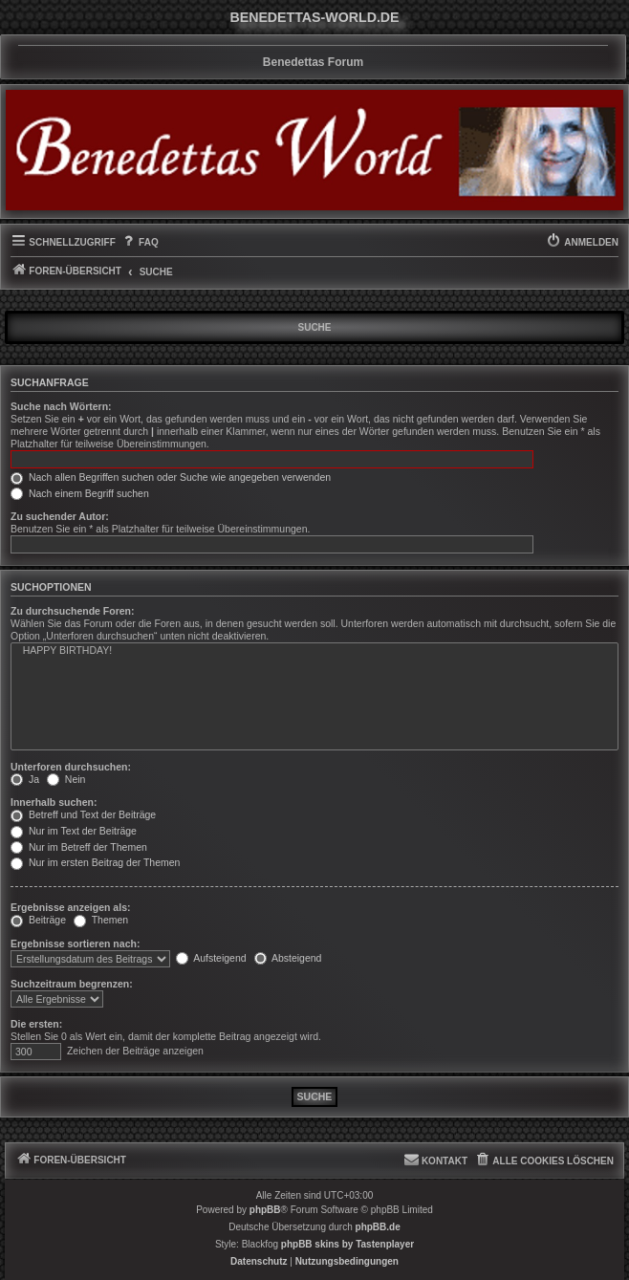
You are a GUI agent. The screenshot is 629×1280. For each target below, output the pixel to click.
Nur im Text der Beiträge (74, 830)
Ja (25, 779)
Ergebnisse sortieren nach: (75, 943)
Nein (66, 779)
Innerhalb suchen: (54, 802)
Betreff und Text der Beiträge (83, 814)
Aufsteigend (211, 958)
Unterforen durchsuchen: (71, 766)
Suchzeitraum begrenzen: (72, 983)
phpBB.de (378, 1227)
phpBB (265, 1209)
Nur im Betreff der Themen (79, 847)
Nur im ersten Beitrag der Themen (95, 862)
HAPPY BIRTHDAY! (314, 651)
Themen (101, 919)
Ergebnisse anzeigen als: (70, 907)
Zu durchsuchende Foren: (73, 611)
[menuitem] (139, 242)
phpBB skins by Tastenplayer (347, 1244)
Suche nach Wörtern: (61, 406)
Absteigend (288, 958)
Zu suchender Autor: (60, 516)
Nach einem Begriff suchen (80, 493)
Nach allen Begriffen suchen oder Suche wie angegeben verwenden (171, 477)
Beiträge (38, 919)
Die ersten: (36, 1024)
